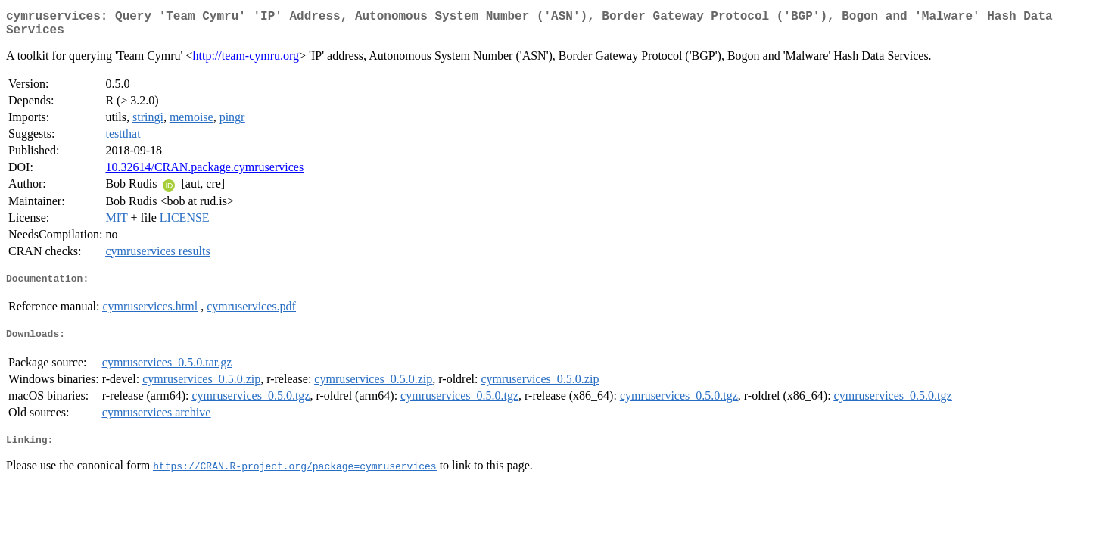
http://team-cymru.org (246, 61)
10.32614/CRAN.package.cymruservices (204, 173)
